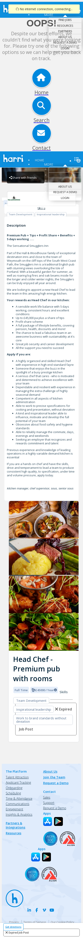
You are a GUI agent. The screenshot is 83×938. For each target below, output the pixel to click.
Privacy (14, 922)
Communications (17, 804)
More (48, 15)
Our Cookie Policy (62, 922)
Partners (65, 31)
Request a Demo (65, 42)
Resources (65, 26)
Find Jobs (65, 20)
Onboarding (14, 788)
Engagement (14, 809)
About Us (65, 37)
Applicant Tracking (18, 782)
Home (39, 160)
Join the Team (54, 777)
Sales (46, 797)
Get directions (13, 926)
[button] (12, 574)
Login (65, 48)
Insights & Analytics (19, 814)
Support (48, 803)
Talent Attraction (17, 777)
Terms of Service (34, 922)
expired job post (19, 932)
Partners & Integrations (15, 825)
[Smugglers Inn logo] (44, 519)
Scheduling (13, 793)
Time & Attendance (19, 798)
